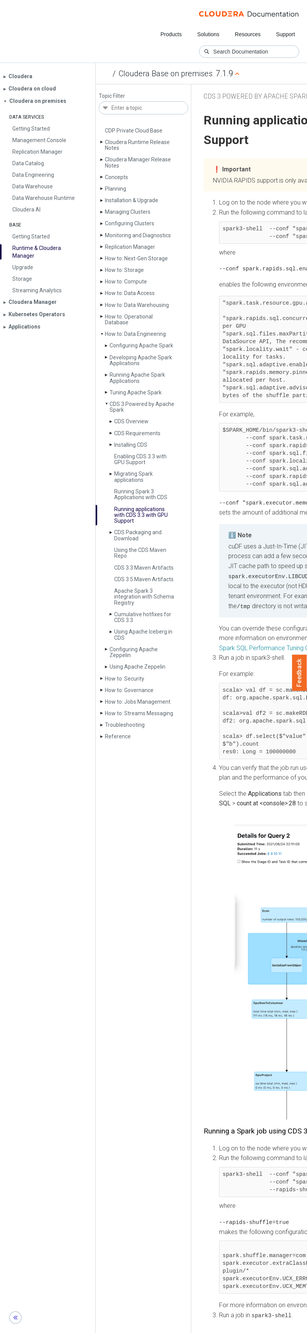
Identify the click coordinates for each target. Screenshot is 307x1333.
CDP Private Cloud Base (133, 130)
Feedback (299, 673)
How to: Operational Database (129, 319)
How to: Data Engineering (135, 334)
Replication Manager (130, 247)
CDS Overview (131, 421)
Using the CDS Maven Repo (140, 553)
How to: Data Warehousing (137, 305)
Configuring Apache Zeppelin (134, 652)
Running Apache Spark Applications (137, 378)
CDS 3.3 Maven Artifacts (144, 568)
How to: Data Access (130, 293)
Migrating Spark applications (133, 477)
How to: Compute (126, 281)
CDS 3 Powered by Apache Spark (142, 407)
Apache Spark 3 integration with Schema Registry (144, 597)
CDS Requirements (137, 433)
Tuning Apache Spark (136, 392)
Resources (248, 34)
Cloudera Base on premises (166, 73)
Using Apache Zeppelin (137, 667)
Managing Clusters (127, 212)
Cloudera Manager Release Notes (138, 162)
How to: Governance (129, 690)
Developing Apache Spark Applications (141, 360)
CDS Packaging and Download (138, 535)
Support (285, 34)
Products (171, 34)
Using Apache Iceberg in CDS (143, 635)
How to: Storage (124, 270)
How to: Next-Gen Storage (136, 258)
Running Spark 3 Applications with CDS (140, 494)
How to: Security (124, 679)
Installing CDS (130, 445)
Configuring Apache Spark (141, 345)
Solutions (208, 34)
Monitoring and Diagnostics (138, 235)
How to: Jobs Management (137, 702)
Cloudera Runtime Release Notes (137, 145)
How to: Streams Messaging (139, 713)
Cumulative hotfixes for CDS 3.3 (142, 617)
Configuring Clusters (129, 223)
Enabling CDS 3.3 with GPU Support (140, 459)
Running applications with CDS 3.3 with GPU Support (141, 515)
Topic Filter (112, 96)
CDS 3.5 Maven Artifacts (144, 579)
